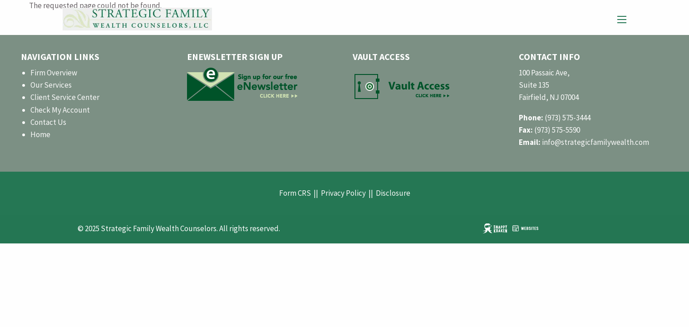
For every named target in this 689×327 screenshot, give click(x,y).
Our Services (51, 85)
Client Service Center (64, 97)
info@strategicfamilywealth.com (595, 142)
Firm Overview (53, 73)
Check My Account (60, 110)
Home (40, 134)
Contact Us (48, 122)
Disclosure (393, 193)
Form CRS (295, 193)
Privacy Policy (343, 193)
